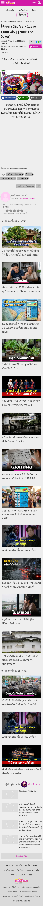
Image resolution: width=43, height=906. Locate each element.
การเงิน (22, 875)
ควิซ (37, 870)
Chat (35, 865)
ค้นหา (34, 10)
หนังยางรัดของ (14, 174)
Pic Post (20, 870)
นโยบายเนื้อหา (11, 892)
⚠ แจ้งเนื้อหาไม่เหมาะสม (25, 186)
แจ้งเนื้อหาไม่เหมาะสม (21, 901)
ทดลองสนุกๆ (7, 178)
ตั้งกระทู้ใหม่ (21, 856)
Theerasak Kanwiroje (27, 199)
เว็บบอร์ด (10, 10)
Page (30, 875)
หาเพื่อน (28, 865)
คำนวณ (14, 875)
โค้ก (28, 174)
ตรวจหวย (29, 870)
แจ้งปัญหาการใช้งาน (32, 896)
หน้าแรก (4, 21)
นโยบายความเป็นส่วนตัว (31, 887)
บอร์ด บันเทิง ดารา (25, 21)
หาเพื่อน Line (9, 870)
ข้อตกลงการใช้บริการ (11, 887)
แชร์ (35, 42)
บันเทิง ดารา (31, 784)
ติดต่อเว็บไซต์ (17, 896)
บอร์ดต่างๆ (23, 10)
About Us (6, 896)
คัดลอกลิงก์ (36, 46)
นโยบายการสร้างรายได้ (28, 892)
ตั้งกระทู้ (22, 15)
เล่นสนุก (22, 178)
